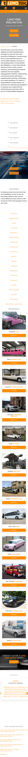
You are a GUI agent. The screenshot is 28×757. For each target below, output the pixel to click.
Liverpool (14, 251)
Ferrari (14, 471)
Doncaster (14, 299)
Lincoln (14, 387)
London (14, 213)
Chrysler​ (14, 415)
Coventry (14, 275)
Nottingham (14, 290)
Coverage (8, 46)
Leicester (13, 266)
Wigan (14, 285)
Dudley (14, 294)
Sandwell (14, 280)
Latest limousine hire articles (14, 726)
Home (2, 46)
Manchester (14, 237)
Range (14, 640)
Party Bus (13, 526)
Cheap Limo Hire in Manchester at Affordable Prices (11, 745)
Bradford (14, 242)
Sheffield (14, 232)
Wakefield (14, 271)
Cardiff (14, 261)
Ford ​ (14, 499)
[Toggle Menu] (26, 8)
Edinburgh (14, 247)
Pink (14, 359)
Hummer (14, 332)
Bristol (14, 256)
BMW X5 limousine (13, 696)
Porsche (14, 611)
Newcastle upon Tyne (14, 304)
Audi (14, 444)
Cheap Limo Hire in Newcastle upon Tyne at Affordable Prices (14, 730)
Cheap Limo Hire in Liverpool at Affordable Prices (11, 740)
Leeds (14, 223)
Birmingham (14, 218)
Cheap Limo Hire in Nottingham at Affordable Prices (11, 735)
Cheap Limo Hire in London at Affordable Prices (10, 750)
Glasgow (14, 228)
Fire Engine (14, 581)
